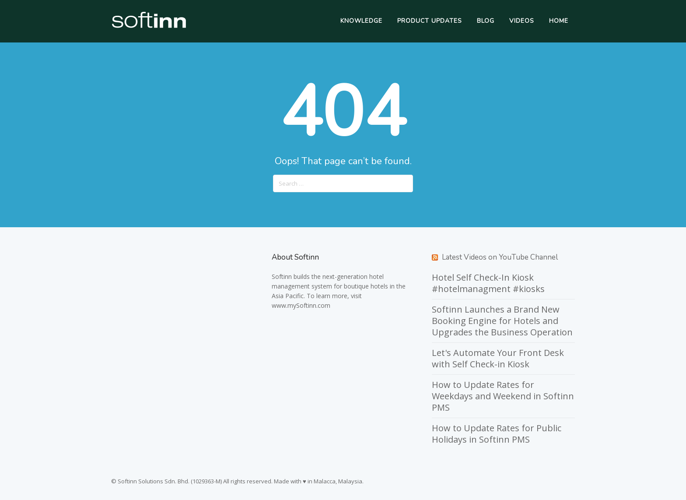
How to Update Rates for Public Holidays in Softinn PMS (496, 433)
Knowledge (361, 21)
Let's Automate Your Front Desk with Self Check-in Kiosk (498, 358)
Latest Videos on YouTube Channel (500, 257)
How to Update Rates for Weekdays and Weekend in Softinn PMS (503, 396)
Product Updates (429, 21)
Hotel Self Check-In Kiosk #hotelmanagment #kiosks (488, 283)
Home (558, 21)
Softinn (282, 276)
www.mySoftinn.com (301, 305)
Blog (485, 21)
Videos (521, 21)
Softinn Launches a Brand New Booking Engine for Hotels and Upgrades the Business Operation (502, 320)
